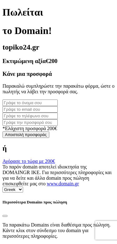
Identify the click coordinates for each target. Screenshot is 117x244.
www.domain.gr (63, 183)
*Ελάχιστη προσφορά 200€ (29, 128)
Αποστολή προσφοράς (26, 134)
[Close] (4, 216)
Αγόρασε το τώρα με (28, 161)
